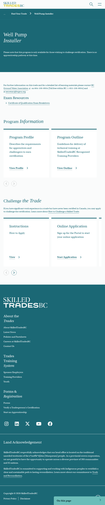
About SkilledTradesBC (15, 327)
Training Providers (13, 377)
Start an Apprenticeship (15, 412)
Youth (6, 381)
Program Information (69, 491)
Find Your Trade (19, 13)
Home (4, 14)
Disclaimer (25, 498)
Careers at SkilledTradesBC (17, 341)
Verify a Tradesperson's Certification (22, 407)
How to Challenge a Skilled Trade (63, 211)
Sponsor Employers (13, 372)
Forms (7, 403)
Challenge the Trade (68, 498)
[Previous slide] (6, 183)
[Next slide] (14, 183)
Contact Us (9, 346)
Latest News (10, 332)
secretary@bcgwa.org (16, 91)
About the (11, 318)
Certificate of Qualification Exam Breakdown (29, 103)
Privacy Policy (10, 498)
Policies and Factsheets (15, 336)
